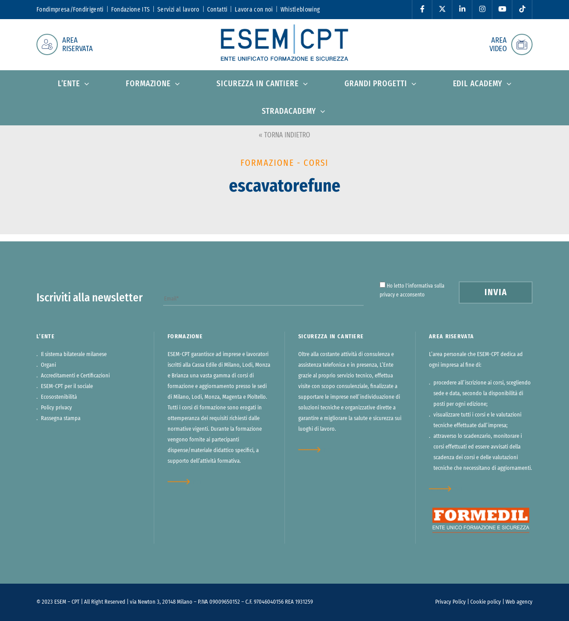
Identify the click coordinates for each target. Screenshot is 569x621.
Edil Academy (478, 84)
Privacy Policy (450, 602)
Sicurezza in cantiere (257, 84)
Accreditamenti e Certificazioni (75, 376)
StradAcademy (289, 112)
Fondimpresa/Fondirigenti (70, 10)
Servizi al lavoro (178, 10)
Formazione (148, 84)
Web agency (519, 602)
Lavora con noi (253, 10)
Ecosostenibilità (59, 397)
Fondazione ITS (130, 10)
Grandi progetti (376, 84)
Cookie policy (485, 602)
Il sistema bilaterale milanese (74, 354)
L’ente (69, 84)
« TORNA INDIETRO (284, 135)
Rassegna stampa (60, 418)
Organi (48, 365)
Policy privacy (56, 408)
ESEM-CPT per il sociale (67, 386)
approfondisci (184, 482)
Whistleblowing (300, 10)
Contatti (217, 10)
